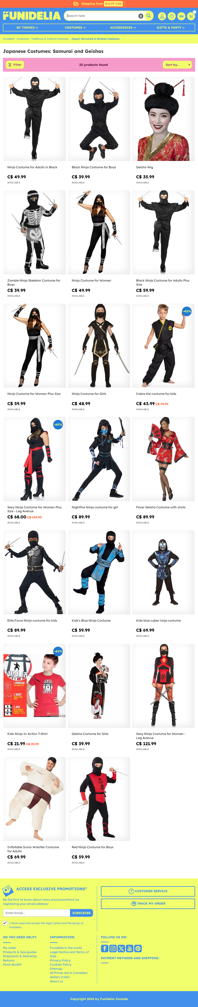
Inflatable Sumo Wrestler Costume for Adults (33, 849)
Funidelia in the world (66, 948)
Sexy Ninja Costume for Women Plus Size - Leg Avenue (34, 509)
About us (56, 981)
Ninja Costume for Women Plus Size (34, 394)
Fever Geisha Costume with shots (161, 507)
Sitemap (56, 969)
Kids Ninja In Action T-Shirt (27, 734)
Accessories (121, 27)
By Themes (26, 27)
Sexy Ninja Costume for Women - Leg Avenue (160, 736)
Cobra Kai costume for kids (156, 394)
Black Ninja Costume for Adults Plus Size (162, 283)
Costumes (73, 27)
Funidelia (8, 38)
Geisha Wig (144, 167)
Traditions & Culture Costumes (50, 38)
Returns (9, 960)
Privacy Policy (60, 960)
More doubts (12, 965)
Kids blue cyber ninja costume (158, 620)
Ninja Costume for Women (91, 281)
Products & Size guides (20, 952)
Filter (17, 65)
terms (76, 923)
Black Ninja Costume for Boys (94, 167)
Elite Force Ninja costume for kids (32, 620)
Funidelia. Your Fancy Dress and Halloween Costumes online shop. (32, 16)
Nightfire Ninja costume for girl (95, 507)
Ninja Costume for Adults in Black (32, 167)
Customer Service (148, 891)
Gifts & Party (169, 27)
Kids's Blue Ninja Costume (91, 620)
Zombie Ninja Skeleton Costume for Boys (33, 283)
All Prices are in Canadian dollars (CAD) (69, 975)
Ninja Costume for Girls (89, 394)
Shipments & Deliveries (20, 956)
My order (9, 948)
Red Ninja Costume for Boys (93, 847)
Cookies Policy (60, 965)
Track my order (148, 904)
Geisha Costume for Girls (90, 734)
